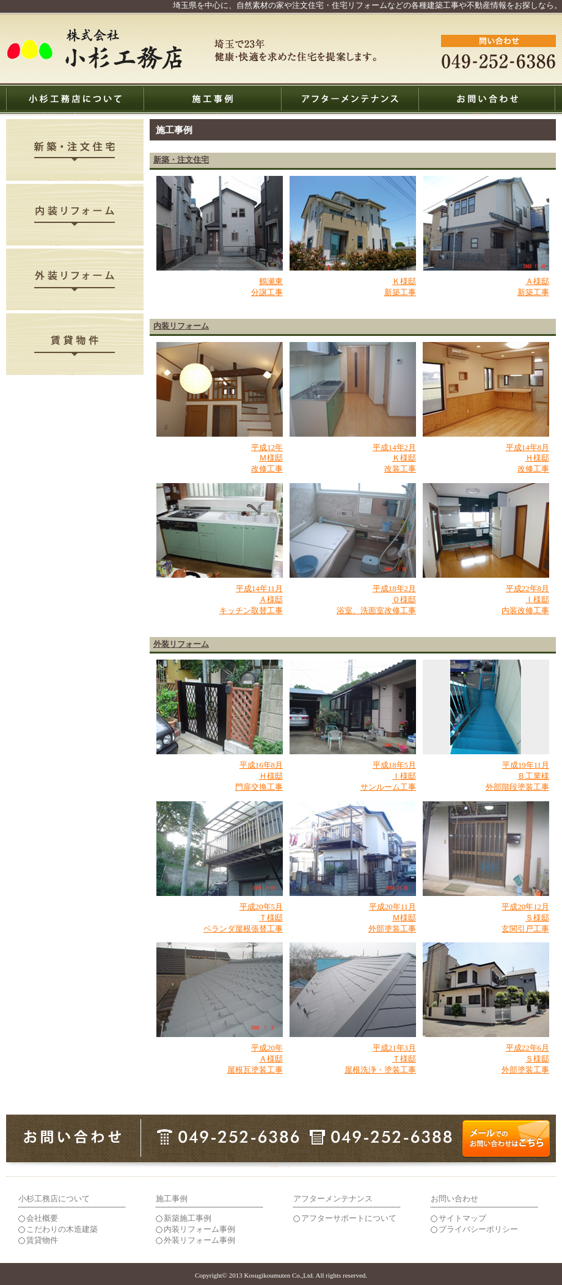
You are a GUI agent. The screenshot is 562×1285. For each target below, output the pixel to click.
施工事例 (212, 113)
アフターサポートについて (348, 1218)
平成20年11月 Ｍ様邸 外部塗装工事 (392, 918)
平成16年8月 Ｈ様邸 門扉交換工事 (259, 776)
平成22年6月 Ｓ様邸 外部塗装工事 (525, 1059)
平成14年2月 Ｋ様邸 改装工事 (394, 458)
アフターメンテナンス (350, 113)
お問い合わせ (487, 113)
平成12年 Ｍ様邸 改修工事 (267, 458)
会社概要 (42, 1218)
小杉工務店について (75, 113)
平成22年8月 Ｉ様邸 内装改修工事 (525, 599)
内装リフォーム (75, 245)
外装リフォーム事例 (199, 1240)
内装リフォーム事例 (199, 1229)
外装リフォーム (181, 644)
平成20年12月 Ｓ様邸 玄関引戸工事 (525, 918)
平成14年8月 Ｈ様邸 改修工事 (527, 458)
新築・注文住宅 (75, 180)
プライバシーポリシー (478, 1229)
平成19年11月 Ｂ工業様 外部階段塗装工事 (517, 776)
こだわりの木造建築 (62, 1229)
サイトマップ (462, 1218)
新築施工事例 (187, 1218)
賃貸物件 (75, 374)
